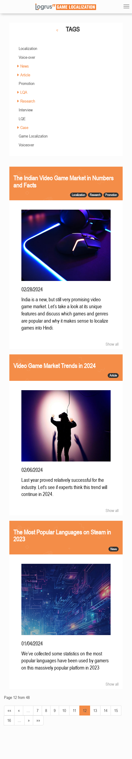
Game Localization (33, 136)
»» (38, 720)
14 (105, 710)
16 (9, 720)
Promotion (26, 83)
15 (116, 710)
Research (27, 101)
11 (74, 710)
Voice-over (27, 57)
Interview (26, 109)
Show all (112, 344)
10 (64, 710)
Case (24, 127)
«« (9, 710)
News (24, 66)
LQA (23, 92)
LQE (22, 118)
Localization (28, 48)
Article (25, 74)
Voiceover (26, 144)
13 (95, 710)
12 (85, 710)
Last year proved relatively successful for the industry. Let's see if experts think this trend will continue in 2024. (64, 487)
